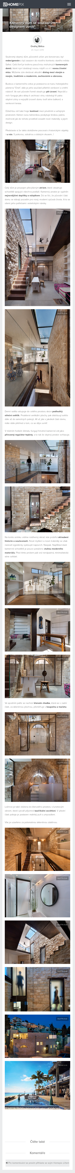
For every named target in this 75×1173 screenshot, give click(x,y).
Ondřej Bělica (37, 46)
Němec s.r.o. (62, 1065)
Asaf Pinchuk (62, 144)
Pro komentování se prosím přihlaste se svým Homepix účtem (37, 1163)
